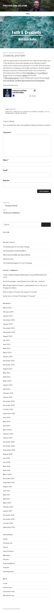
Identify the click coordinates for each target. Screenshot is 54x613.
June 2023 (6, 344)
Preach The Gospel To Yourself (26, 292)
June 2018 (6, 462)
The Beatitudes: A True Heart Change (16, 247)
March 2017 (7, 503)
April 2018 (6, 470)
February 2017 (8, 507)
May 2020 (6, 421)
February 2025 (8, 312)
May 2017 (6, 495)
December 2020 (9, 401)
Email (5, 170)
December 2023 (9, 328)
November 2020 (9, 405)
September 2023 (9, 332)
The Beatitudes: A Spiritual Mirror (15, 251)
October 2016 (8, 523)
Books (5, 539)
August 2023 (7, 336)
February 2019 (8, 434)
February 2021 (8, 393)
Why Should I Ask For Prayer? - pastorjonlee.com (20, 285)
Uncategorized (8, 571)
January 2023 (8, 356)
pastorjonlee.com (15, 6)
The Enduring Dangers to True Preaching (17, 263)
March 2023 (7, 352)
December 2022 (9, 361)
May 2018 (6, 466)
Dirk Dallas (18, 111)
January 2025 (8, 316)
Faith (47, 111)
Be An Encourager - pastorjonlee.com (16, 281)
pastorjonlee (20, 52)
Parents (6, 559)
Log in (5, 583)
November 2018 (9, 446)
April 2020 (6, 426)
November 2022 (9, 365)
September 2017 (9, 482)
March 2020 (7, 430)
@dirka (25, 75)
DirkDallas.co (31, 73)
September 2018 (9, 450)
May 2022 (6, 373)
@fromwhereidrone (12, 78)
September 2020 (9, 413)
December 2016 (8, 515)
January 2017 (7, 511)
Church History (8, 551)
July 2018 (6, 458)
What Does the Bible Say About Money (16, 255)
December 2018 (8, 442)
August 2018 (7, 454)
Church (5, 547)
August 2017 (7, 487)
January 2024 (8, 324)
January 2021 (7, 397)
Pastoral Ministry (9, 563)
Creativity (9, 111)
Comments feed (9, 591)
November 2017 (8, 478)
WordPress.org (8, 595)
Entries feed (7, 587)
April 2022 (6, 377)
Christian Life (10, 109)
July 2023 (6, 340)
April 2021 (6, 389)
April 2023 (6, 348)
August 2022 (7, 369)
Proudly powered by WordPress (11, 609)
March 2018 (7, 474)
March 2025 (7, 308)
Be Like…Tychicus (38, 281)
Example (42, 111)
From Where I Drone (12, 113)
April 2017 (6, 499)
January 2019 (7, 438)
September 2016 (9, 527)
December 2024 (9, 320)
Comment (7, 132)
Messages (6, 555)
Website (6, 180)
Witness (24, 113)
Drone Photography (30, 111)
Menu (27, 13)
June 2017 (6, 491)
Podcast (6, 567)
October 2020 (8, 409)
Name (6, 160)
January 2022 (7, 385)
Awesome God (8, 259)
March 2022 (7, 381)
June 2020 (6, 417)
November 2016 (9, 519)
